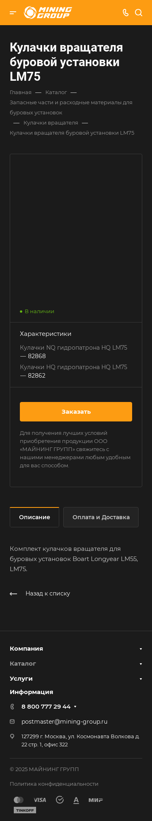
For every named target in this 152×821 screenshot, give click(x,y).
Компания (26, 648)
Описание (34, 517)
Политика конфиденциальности (54, 783)
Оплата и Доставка (101, 517)
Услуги (21, 678)
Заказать (76, 411)
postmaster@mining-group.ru (64, 721)
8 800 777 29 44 (46, 706)
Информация (31, 692)
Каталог (23, 663)
